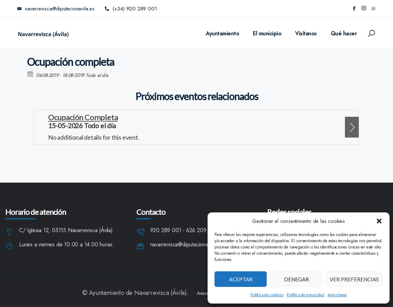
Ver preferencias (354, 279)
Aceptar (241, 279)
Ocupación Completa (83, 117)
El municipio (267, 33)
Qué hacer (344, 33)
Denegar (296, 279)
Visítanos (306, 33)
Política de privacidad (305, 294)
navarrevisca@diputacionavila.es (186, 244)
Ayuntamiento (222, 33)
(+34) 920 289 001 (131, 8)
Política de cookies (266, 294)
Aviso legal (337, 294)
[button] (379, 221)
